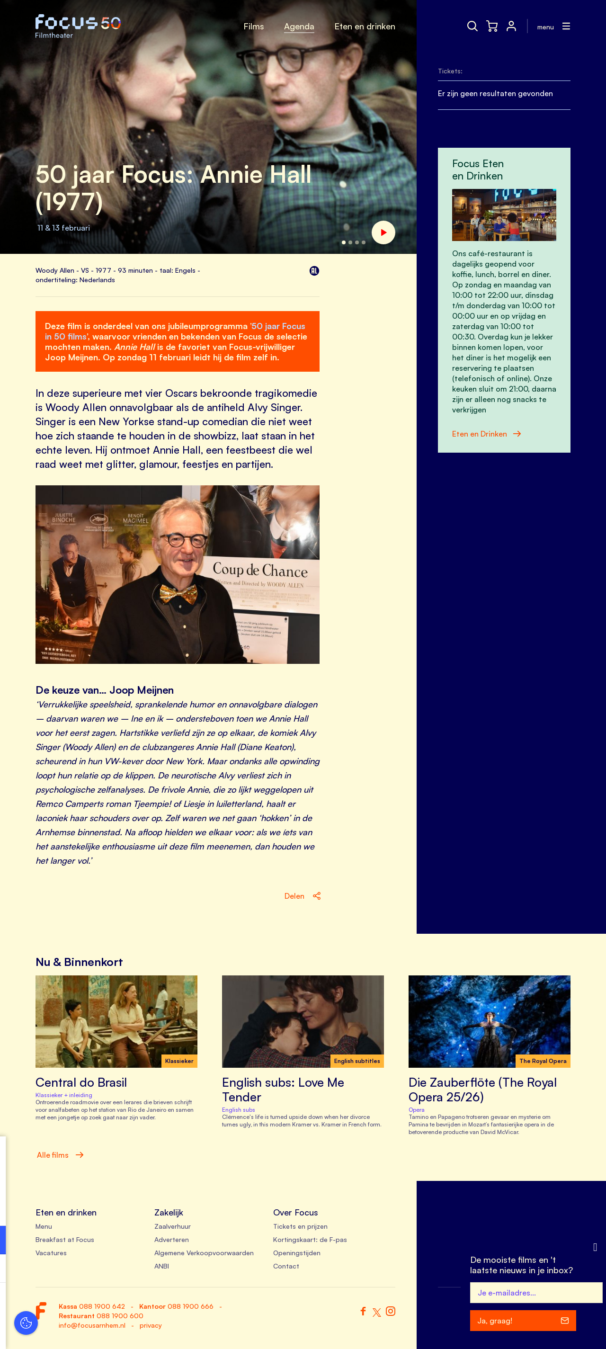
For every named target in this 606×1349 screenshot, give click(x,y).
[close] (146, 1153)
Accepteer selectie (80, 1331)
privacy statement (42, 1209)
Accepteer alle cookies (80, 1303)
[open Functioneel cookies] (146, 1241)
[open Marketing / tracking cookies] (146, 1269)
